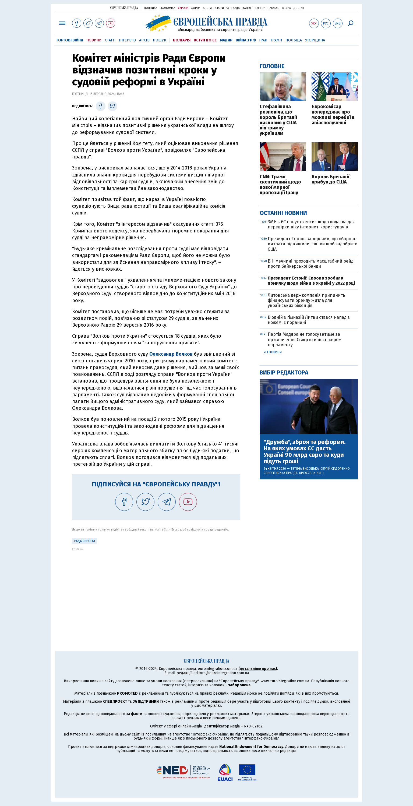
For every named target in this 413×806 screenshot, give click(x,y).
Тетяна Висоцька (305, 469)
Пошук (159, 40)
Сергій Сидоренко (335, 469)
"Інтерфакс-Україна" (209, 734)
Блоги (207, 8)
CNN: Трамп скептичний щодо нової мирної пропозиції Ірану (280, 185)
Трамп (276, 40)
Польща (293, 40)
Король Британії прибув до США (330, 179)
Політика (150, 8)
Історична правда (227, 8)
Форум (195, 8)
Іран (263, 40)
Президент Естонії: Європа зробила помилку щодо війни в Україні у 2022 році (311, 280)
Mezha (286, 8)
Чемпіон (260, 8)
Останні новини (283, 213)
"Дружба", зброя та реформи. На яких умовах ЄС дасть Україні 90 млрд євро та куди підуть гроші (304, 452)
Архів (144, 40)
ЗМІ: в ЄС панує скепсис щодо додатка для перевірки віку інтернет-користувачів (311, 224)
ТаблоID (274, 8)
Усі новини (273, 352)
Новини (94, 40)
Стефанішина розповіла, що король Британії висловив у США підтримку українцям (278, 120)
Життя (246, 8)
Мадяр (226, 40)
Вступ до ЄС (205, 40)
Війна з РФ (246, 40)
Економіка (167, 8)
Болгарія (181, 40)
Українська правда (124, 8)
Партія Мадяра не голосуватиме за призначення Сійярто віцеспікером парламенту (304, 339)
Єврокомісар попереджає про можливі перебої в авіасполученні (333, 114)
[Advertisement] (156, 588)
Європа (183, 8)
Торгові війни (69, 40)
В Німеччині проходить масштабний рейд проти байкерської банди (311, 264)
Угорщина (315, 40)
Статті (110, 40)
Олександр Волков (171, 354)
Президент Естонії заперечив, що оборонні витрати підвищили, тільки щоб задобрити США (313, 244)
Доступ (299, 8)
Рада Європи (84, 541)
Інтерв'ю (127, 40)
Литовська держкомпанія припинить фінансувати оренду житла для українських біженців (306, 300)
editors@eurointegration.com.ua (221, 673)
